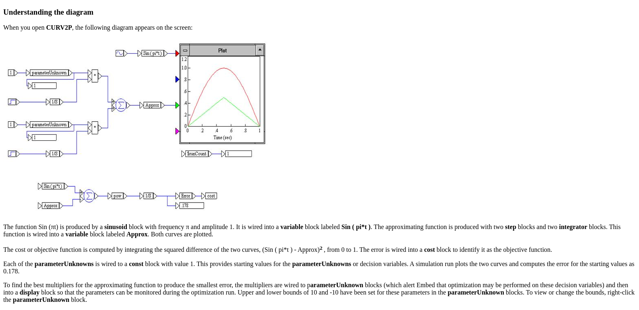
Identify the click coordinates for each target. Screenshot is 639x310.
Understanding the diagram (48, 12)
